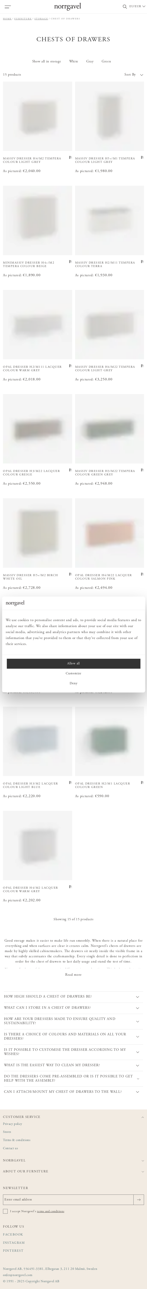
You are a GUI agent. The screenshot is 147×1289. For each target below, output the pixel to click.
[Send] (138, 1200)
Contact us (10, 1148)
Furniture (23, 19)
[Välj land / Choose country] (137, 7)
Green (106, 61)
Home (7, 19)
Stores (7, 1132)
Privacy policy (12, 1124)
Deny (74, 683)
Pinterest (13, 1251)
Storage (41, 19)
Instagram (14, 1243)
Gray (90, 61)
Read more (73, 975)
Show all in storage (46, 61)
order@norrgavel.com (17, 1275)
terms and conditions (50, 1211)
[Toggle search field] (124, 6)
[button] (109, 75)
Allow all (73, 663)
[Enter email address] (73, 1200)
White (74, 61)
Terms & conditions (16, 1140)
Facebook (13, 1235)
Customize (73, 673)
